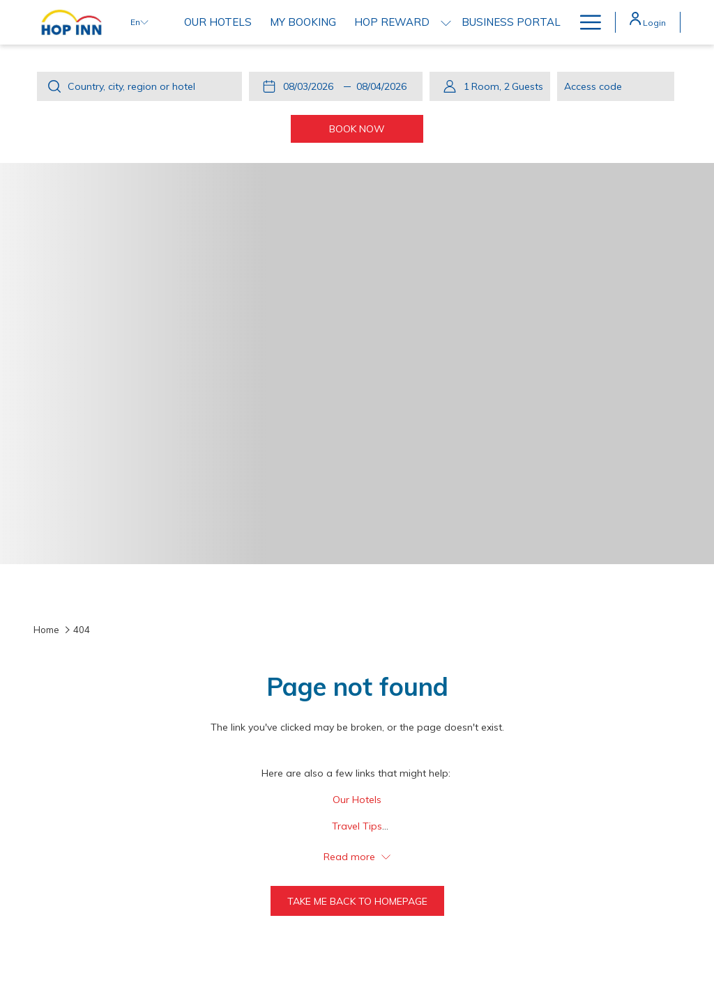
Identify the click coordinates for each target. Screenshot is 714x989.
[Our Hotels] (218, 22)
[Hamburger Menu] (585, 22)
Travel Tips (357, 826)
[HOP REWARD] (392, 22)
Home (46, 629)
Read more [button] (357, 856)
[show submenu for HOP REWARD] (446, 22)
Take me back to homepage (357, 901)
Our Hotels (357, 799)
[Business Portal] (511, 22)
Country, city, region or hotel (131, 86)
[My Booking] (303, 22)
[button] (311, 86)
